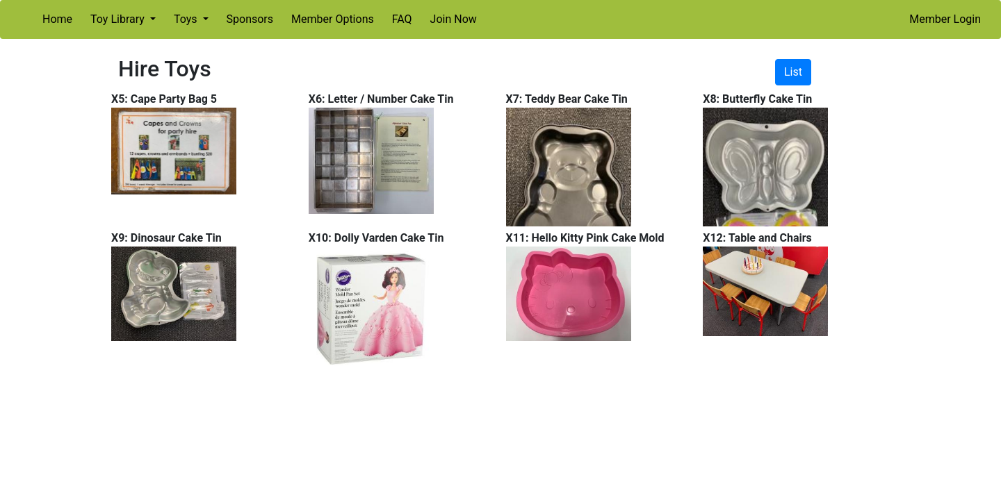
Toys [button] (187, 19)
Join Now (453, 19)
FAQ (402, 19)
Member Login (945, 19)
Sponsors (250, 19)
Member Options (332, 19)
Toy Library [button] (118, 19)
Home (57, 19)
